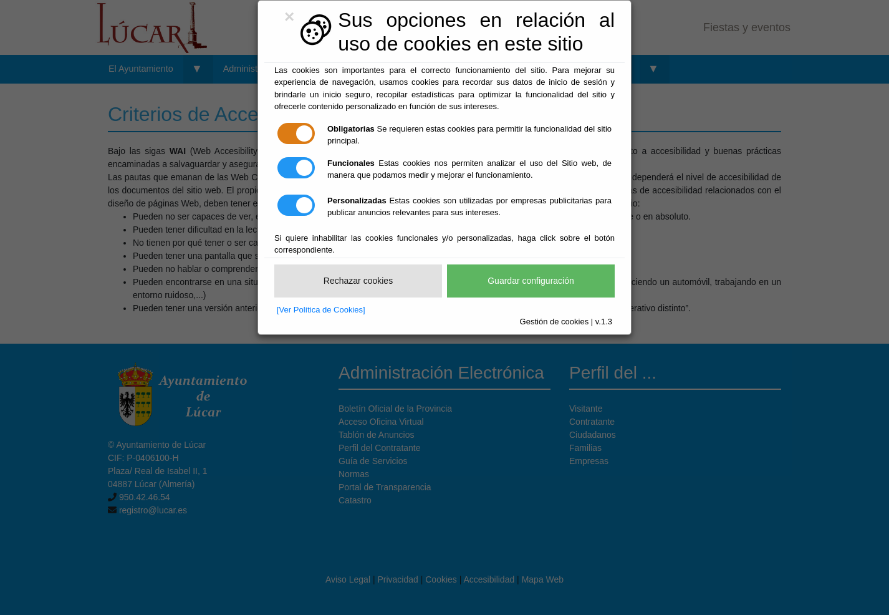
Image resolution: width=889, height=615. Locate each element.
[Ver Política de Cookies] (321, 309)
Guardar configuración (531, 281)
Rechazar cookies (358, 281)
